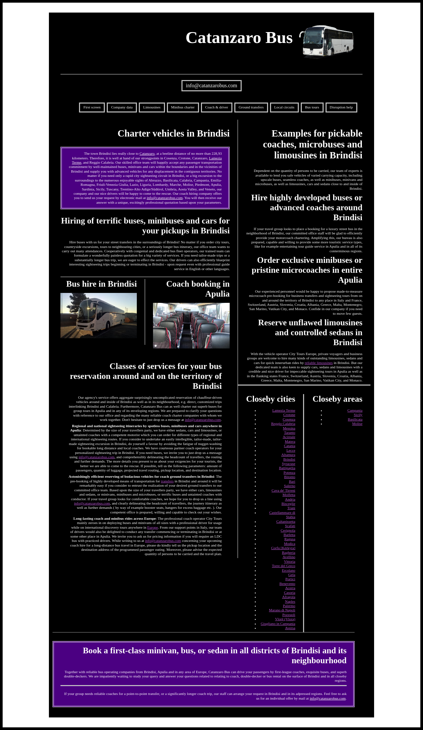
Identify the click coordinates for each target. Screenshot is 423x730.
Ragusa (289, 539)
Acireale (289, 437)
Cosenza (289, 419)
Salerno (289, 486)
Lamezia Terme (283, 410)
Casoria (289, 592)
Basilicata (355, 419)
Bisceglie (288, 504)
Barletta (289, 535)
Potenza (289, 472)
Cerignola (288, 530)
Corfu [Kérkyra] (283, 548)
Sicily (358, 415)
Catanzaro (146, 153)
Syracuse (288, 464)
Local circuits (284, 107)
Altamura (288, 455)
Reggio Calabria (283, 424)
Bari (292, 481)
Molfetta (289, 495)
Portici (290, 579)
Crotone (289, 415)
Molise (357, 424)
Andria (290, 499)
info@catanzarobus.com (211, 85)
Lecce (291, 450)
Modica (289, 544)
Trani (291, 508)
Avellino (289, 557)
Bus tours (312, 107)
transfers (167, 481)
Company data (122, 107)
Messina (289, 428)
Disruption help (341, 107)
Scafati (290, 526)
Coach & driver (216, 107)
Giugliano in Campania (278, 624)
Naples (290, 601)
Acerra (290, 588)
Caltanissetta (285, 521)
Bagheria (288, 552)
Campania (354, 410)
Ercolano (288, 570)
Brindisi (289, 459)
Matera (290, 441)
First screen (91, 107)
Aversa (290, 628)
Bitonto (289, 477)
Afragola (288, 597)
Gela (291, 575)
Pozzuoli (288, 615)
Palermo (289, 606)
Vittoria (289, 561)
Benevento (287, 584)
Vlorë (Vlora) (285, 619)
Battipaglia (287, 468)
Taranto (289, 432)
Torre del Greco (283, 566)
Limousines (151, 107)
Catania (289, 446)
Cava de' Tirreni (283, 490)
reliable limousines (319, 363)
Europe (152, 527)
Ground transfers (251, 107)
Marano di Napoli (282, 610)
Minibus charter (183, 107)
